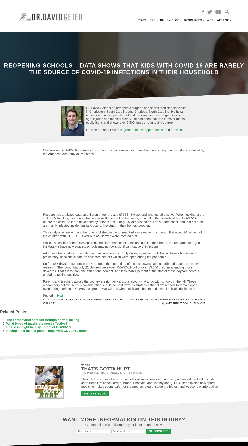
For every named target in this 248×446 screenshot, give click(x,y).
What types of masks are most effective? (37, 323)
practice (176, 130)
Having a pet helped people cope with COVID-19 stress (47, 331)
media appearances (149, 130)
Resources (193, 20)
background (125, 130)
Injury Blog (170, 20)
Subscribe (158, 431)
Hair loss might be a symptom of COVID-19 (38, 327)
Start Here (146, 20)
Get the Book (95, 393)
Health (61, 295)
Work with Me (218, 20)
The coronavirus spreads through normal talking (42, 320)
